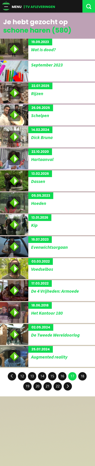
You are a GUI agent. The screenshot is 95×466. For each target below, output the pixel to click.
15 (52, 376)
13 (32, 376)
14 (42, 376)
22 (58, 386)
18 (82, 376)
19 (27, 386)
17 (72, 376)
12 (22, 376)
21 (47, 386)
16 (62, 376)
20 (37, 386)
